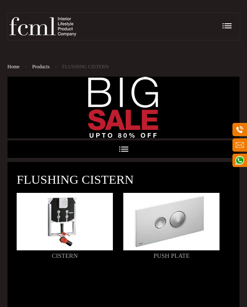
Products (41, 67)
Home (13, 67)
